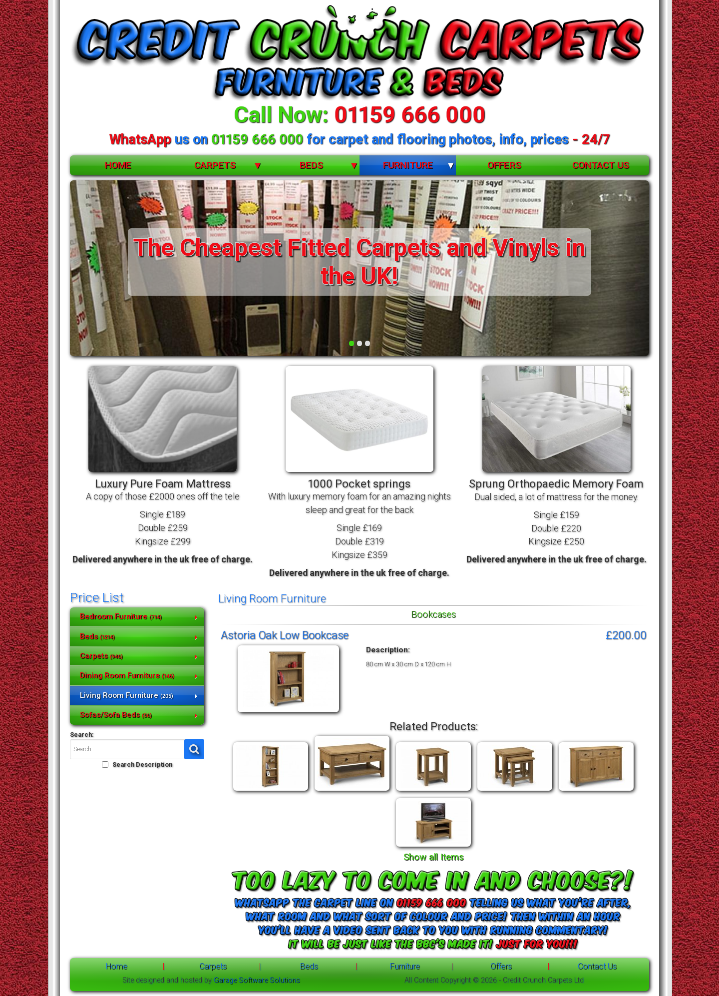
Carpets (215, 165)
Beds (311, 165)
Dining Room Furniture (127, 675)
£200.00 (626, 634)
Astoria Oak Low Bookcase (285, 634)
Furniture (408, 165)
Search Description (142, 764)
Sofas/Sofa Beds (116, 714)
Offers (504, 165)
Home (118, 165)
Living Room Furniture (126, 695)
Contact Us (600, 165)
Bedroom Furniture (121, 616)
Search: (82, 734)
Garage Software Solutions (257, 980)
